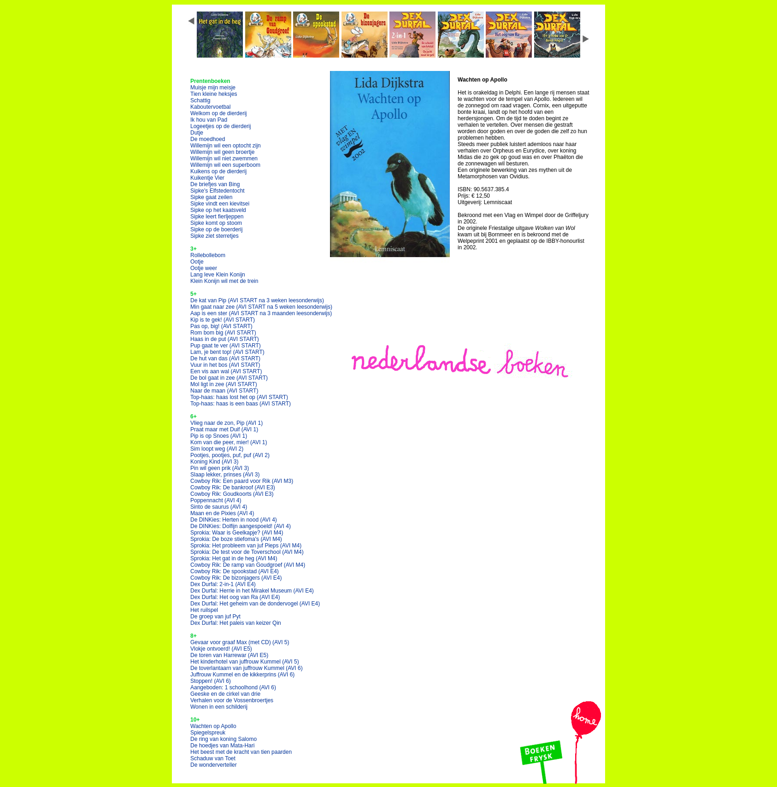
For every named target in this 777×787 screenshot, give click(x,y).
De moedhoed (207, 139)
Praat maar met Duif (224, 429)
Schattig (200, 100)
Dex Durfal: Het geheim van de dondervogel (255, 603)
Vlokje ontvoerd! (221, 649)
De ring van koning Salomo (223, 739)
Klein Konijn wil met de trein (224, 281)
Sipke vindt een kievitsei (219, 203)
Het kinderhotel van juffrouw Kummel (244, 661)
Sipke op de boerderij (216, 229)
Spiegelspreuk (207, 732)
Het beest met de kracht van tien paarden (241, 752)
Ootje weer (203, 268)
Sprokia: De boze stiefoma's (236, 539)
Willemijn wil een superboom (225, 165)
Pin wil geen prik (219, 468)
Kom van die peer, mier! (228, 442)
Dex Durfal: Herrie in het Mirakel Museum (252, 590)
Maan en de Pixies (222, 513)
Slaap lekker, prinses (225, 474)
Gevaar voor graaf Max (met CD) (239, 642)
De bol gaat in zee (229, 378)
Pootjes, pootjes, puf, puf (230, 455)
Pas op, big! (221, 326)
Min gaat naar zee (261, 307)
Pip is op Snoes (218, 436)
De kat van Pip (257, 300)
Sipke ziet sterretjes (214, 236)
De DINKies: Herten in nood (233, 520)
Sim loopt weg (216, 449)
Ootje (197, 261)
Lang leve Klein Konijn (217, 274)
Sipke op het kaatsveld (218, 210)
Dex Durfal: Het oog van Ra (235, 597)
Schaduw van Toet (212, 758)
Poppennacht (215, 500)
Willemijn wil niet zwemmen (224, 158)
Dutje (196, 132)
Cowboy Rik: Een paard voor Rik (241, 481)
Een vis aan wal (226, 371)
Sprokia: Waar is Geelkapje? (236, 532)
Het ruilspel (204, 610)
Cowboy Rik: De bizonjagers (236, 578)
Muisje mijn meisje (212, 87)
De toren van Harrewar (229, 655)
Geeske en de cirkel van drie (225, 694)
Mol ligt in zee (223, 384)
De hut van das (225, 358)
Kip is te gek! (222, 320)
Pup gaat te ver (225, 345)
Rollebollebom (207, 255)
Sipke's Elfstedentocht (217, 191)
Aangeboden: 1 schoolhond (233, 687)
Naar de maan (224, 391)
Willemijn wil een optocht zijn (225, 145)
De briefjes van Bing (215, 184)
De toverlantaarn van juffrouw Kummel (246, 668)
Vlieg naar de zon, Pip (226, 423)
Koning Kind (214, 461)
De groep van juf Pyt (215, 616)
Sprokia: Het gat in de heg (233, 558)
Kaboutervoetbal (210, 107)
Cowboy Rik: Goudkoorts (232, 494)
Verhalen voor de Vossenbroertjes (231, 700)
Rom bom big (223, 332)
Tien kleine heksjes (213, 94)
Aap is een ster (261, 313)
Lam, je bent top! (227, 352)
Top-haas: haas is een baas (240, 403)
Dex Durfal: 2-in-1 (223, 584)
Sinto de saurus (218, 507)
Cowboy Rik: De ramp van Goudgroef (247, 565)
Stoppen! (210, 681)
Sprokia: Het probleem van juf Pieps (245, 545)
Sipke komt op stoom (216, 223)
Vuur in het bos (225, 365)
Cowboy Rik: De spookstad (234, 571)
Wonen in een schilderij (218, 707)
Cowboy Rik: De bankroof (232, 487)
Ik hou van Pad (208, 120)
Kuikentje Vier (207, 178)
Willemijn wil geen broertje (222, 152)
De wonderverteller (213, 765)
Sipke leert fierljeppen (216, 216)
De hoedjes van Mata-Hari (222, 745)
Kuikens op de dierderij (218, 171)
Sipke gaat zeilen (211, 197)
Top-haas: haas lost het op (239, 397)
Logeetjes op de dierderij (220, 126)
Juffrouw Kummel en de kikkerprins (242, 674)
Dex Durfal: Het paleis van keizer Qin (235, 623)
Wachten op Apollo (213, 726)
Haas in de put (224, 339)
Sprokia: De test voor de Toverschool (247, 552)
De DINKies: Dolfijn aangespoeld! (240, 526)
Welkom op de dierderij (218, 113)
